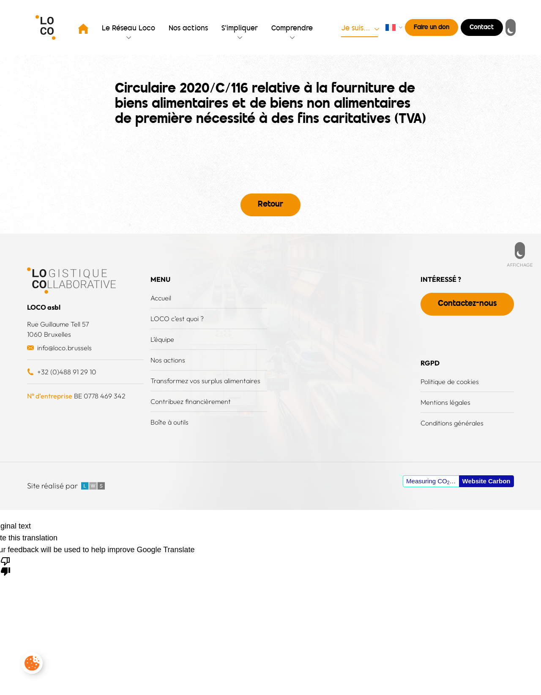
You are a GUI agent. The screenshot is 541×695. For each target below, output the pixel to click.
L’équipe (162, 339)
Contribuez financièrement (190, 401)
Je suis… (355, 28)
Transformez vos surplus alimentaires (205, 380)
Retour (270, 205)
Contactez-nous (467, 304)
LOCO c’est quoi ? (177, 318)
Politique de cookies (450, 381)
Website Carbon (486, 481)
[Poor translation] (5, 566)
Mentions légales (445, 402)
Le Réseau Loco (128, 28)
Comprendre (292, 28)
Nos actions (188, 28)
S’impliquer (239, 28)
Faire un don (431, 28)
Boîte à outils (169, 422)
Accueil (160, 298)
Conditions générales (452, 423)
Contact (482, 28)
